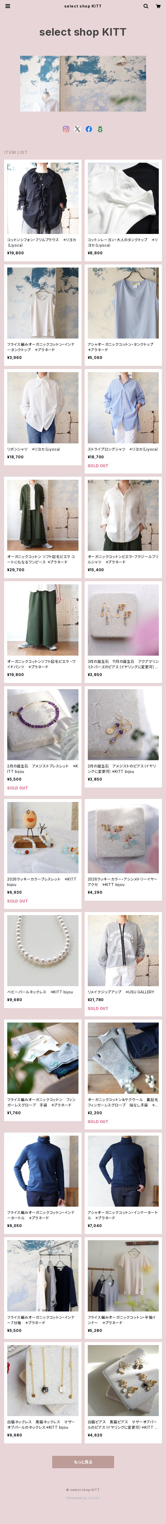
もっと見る (83, 1462)
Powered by (83, 1498)
